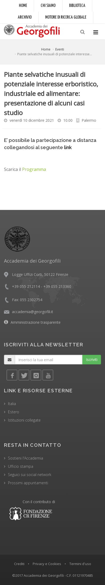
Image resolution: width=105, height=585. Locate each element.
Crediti (19, 563)
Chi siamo (48, 5)
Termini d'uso (80, 563)
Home (23, 5)
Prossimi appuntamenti (28, 482)
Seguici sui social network (29, 474)
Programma (34, 169)
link (68, 147)
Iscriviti (92, 359)
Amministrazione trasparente (36, 322)
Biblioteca (77, 5)
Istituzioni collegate (24, 420)
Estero (13, 411)
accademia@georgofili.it (32, 311)
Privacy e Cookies (47, 563)
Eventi (59, 49)
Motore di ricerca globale (65, 17)
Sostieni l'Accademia (25, 458)
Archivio (25, 17)
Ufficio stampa (20, 466)
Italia (12, 403)
